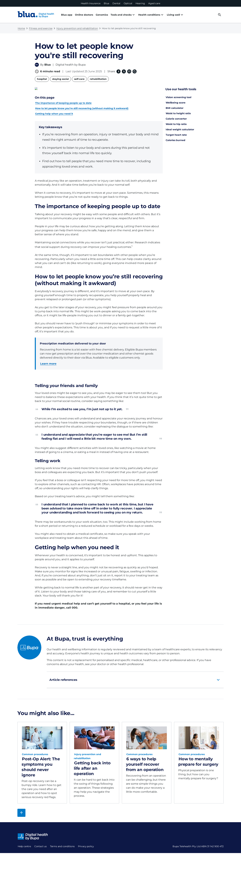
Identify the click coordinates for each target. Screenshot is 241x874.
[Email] (129, 71)
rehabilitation (98, 78)
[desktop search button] (219, 15)
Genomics (102, 14)
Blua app (66, 14)
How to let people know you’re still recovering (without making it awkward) (81, 105)
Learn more (48, 360)
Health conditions (145, 14)
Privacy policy (26, 867)
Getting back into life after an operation (92, 765)
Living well (165, 14)
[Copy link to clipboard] (134, 71)
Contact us (24, 851)
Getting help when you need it (54, 110)
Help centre (24, 843)
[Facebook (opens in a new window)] (118, 71)
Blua (106, 3)
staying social (60, 78)
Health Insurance (90, 3)
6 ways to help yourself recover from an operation (145, 761)
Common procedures (35, 751)
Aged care (154, 3)
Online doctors (84, 14)
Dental (116, 3)
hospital (42, 78)
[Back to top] (21, 810)
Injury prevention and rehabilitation (77, 28)
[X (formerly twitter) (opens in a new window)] (124, 71)
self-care (79, 78)
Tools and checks (121, 14)
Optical (128, 3)
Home (21, 28)
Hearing (140, 3)
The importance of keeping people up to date (63, 99)
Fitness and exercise (40, 28)
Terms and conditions (30, 859)
